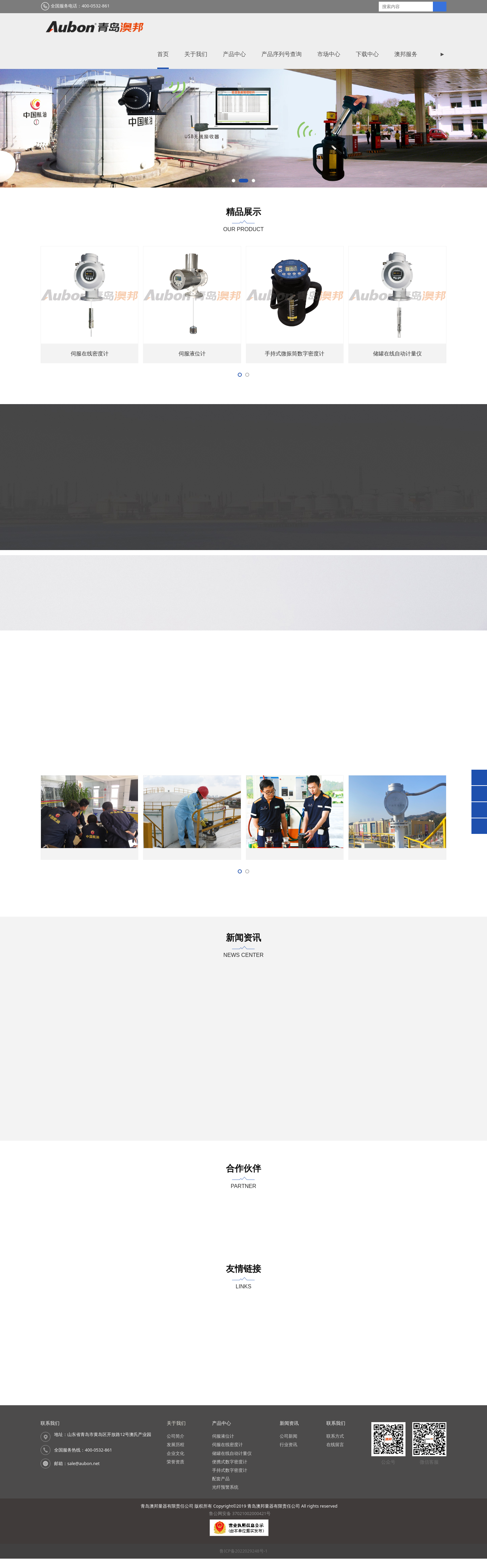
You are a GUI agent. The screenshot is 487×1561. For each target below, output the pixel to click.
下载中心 (378, 27)
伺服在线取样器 (295, 395)
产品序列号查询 (293, 27)
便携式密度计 (192, 395)
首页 (174, 27)
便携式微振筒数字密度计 (89, 395)
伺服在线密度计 (397, 395)
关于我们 (207, 27)
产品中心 (245, 27)
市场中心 (340, 27)
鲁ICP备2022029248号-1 (243, 1553)
